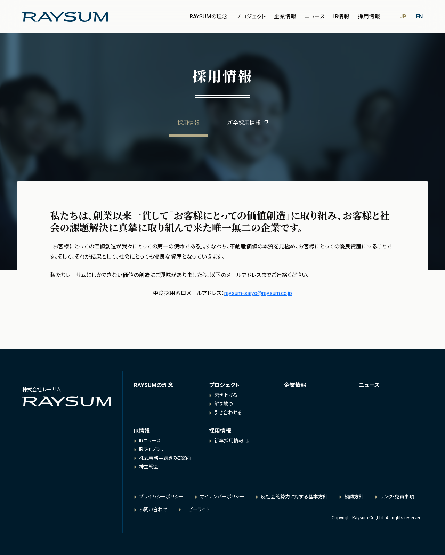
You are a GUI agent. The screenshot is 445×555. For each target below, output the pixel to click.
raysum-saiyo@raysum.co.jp (258, 293)
